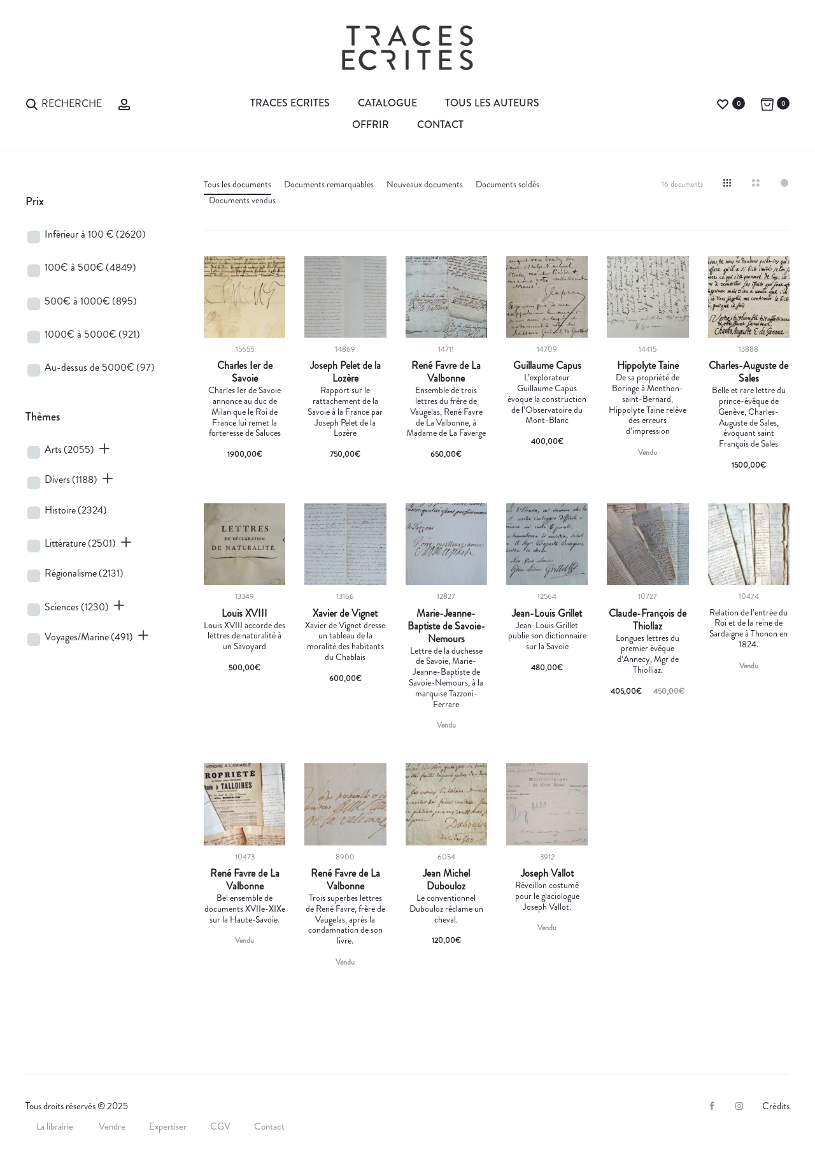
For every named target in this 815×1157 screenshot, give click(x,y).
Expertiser (168, 1126)
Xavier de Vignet (345, 613)
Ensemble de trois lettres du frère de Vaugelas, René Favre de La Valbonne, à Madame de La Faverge (446, 411)
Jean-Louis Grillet (547, 613)
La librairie (55, 1126)
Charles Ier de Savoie (245, 372)
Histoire (76, 510)
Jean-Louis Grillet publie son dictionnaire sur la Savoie (547, 636)
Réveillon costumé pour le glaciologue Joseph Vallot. (547, 896)
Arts (69, 449)
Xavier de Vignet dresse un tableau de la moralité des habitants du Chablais (345, 641)
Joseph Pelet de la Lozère (345, 372)
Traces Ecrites (290, 103)
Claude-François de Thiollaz (647, 620)
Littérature (80, 543)
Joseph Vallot (547, 873)
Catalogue (387, 103)
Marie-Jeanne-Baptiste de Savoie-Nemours (446, 626)
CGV (220, 1126)
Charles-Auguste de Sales (748, 372)
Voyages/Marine (89, 636)
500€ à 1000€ (91, 301)
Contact (440, 124)
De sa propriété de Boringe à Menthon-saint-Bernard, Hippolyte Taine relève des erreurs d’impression (647, 404)
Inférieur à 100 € (95, 234)
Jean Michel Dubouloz (446, 880)
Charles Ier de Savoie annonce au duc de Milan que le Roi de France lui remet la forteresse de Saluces (244, 411)
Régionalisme (84, 573)
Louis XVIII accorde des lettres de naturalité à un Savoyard (244, 636)
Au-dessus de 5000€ (100, 367)
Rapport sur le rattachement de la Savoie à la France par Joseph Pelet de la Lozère (345, 411)
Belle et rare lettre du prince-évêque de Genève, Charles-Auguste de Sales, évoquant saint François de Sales (749, 417)
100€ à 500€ (90, 267)
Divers (71, 479)
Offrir (370, 124)
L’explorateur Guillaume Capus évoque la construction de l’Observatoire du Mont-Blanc (546, 398)
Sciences (77, 607)
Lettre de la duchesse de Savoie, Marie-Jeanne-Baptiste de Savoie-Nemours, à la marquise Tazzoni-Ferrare (446, 677)
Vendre (112, 1126)
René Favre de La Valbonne (446, 372)
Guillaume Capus (547, 365)
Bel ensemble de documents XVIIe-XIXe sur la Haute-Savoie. (244, 908)
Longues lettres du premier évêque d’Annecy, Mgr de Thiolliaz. (647, 653)
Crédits (776, 1106)
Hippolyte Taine (648, 365)
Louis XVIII (244, 613)
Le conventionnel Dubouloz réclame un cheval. (446, 908)
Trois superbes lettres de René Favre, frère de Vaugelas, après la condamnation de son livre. (345, 919)
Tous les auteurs (492, 103)
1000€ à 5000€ (92, 334)
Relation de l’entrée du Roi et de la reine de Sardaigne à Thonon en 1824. (748, 628)
